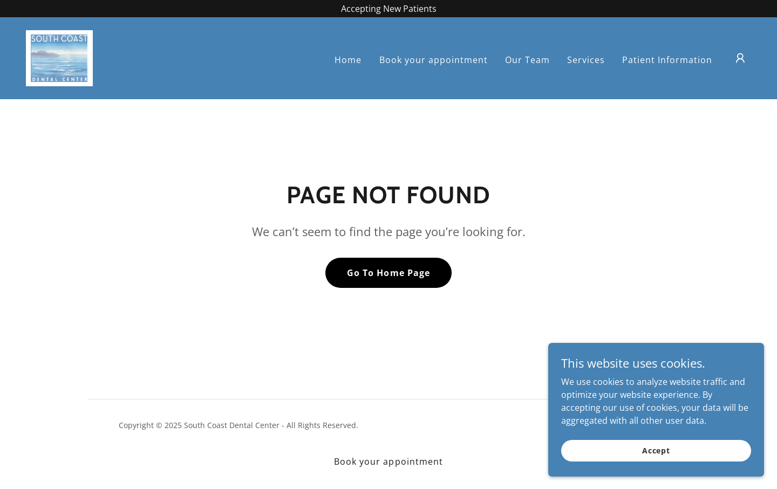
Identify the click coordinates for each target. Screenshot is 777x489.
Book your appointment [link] (433, 60)
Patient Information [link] (667, 60)
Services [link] (586, 60)
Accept (656, 450)
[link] (59, 57)
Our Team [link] (527, 60)
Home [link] (348, 60)
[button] (740, 58)
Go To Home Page (388, 273)
